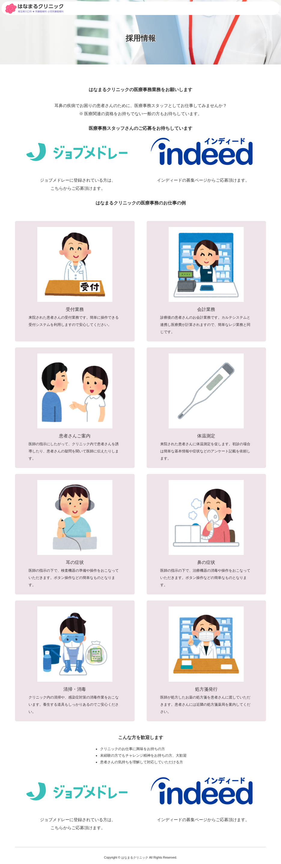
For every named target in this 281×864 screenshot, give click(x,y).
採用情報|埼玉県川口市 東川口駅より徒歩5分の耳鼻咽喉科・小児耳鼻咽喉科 (34, 8)
